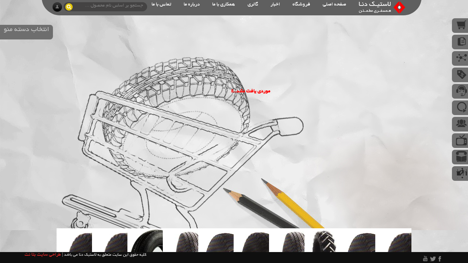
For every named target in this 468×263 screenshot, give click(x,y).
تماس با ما (161, 4)
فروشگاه (301, 4)
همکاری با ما (223, 4)
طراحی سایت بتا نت (42, 255)
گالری (253, 4)
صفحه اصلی (334, 4)
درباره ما (192, 4)
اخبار (275, 4)
